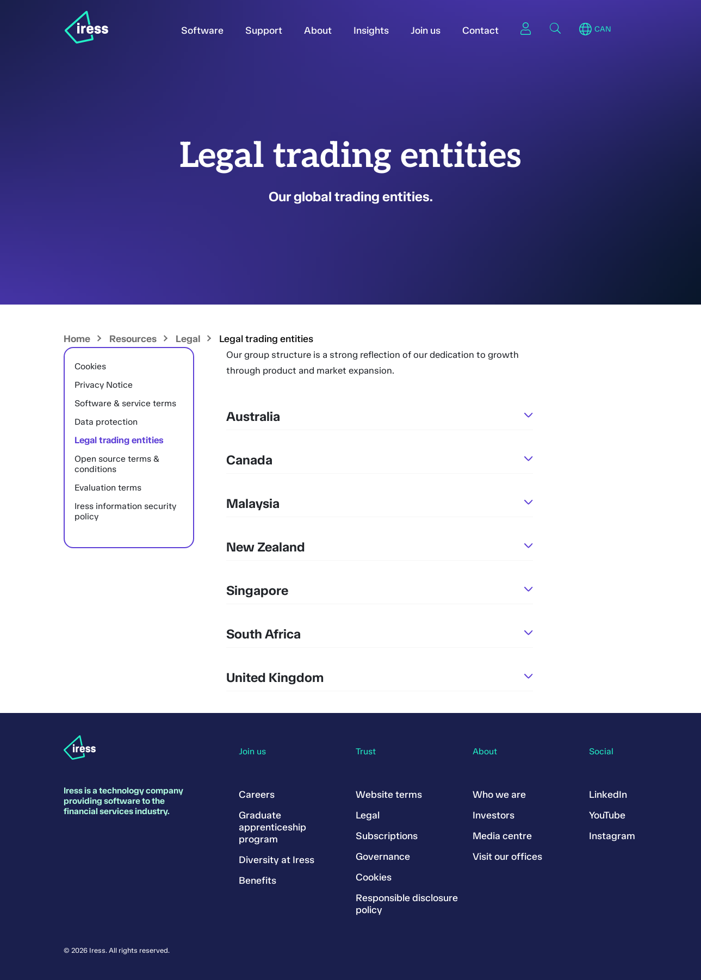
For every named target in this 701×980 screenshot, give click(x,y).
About (318, 30)
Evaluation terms (108, 487)
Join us (426, 30)
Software (202, 30)
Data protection (106, 422)
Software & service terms (125, 403)
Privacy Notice (104, 385)
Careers (257, 795)
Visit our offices (507, 857)
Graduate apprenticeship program (272, 827)
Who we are (499, 795)
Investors (493, 815)
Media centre (502, 836)
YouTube (607, 815)
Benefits (257, 880)
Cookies (90, 366)
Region (585, 29)
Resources (133, 339)
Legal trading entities (119, 440)
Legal (188, 339)
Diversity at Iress (276, 860)
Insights (371, 30)
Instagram (612, 836)
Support (263, 30)
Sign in (525, 28)
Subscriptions (387, 836)
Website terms (389, 795)
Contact (480, 30)
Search (555, 28)
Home (77, 339)
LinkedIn (608, 795)
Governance (383, 857)
